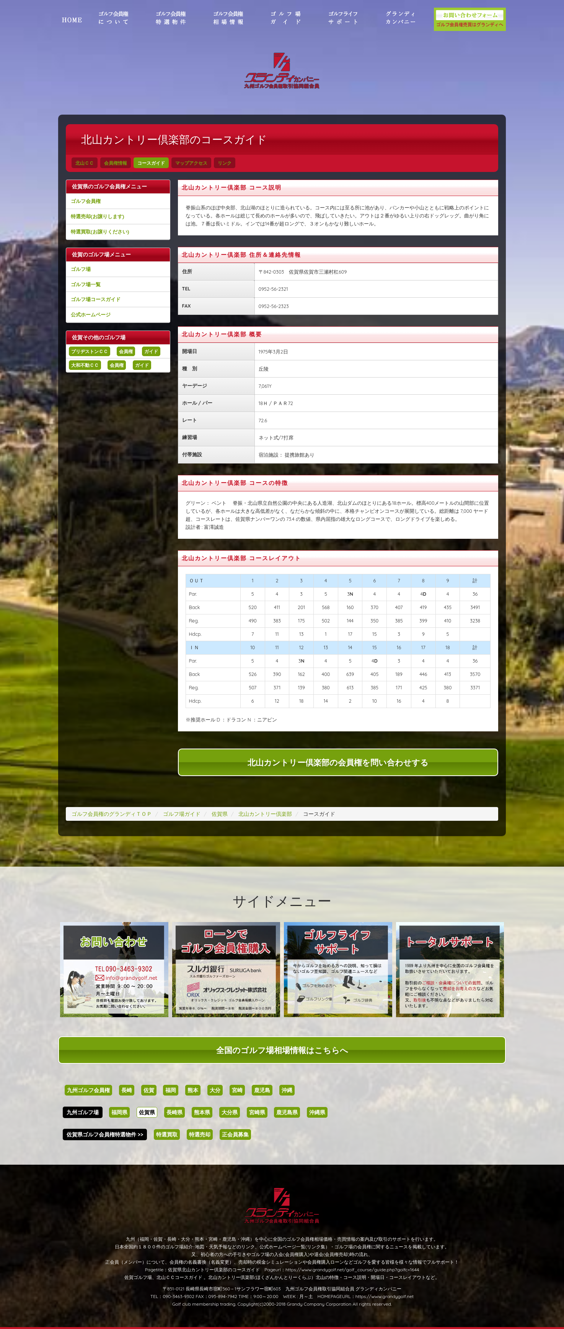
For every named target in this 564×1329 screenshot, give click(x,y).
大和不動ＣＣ (85, 365)
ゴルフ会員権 (86, 201)
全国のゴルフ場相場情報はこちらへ (282, 1050)
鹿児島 (262, 1090)
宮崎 (237, 1090)
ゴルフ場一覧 (86, 284)
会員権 (126, 351)
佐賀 (148, 1090)
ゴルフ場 (81, 269)
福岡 (170, 1090)
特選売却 (199, 1134)
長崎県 (174, 1112)
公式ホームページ (91, 314)
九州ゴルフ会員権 (88, 1090)
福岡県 (119, 1112)
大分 (215, 1090)
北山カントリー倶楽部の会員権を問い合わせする (338, 762)
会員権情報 (115, 163)
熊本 (192, 1090)
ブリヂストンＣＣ (89, 351)
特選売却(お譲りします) (97, 216)
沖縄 (287, 1090)
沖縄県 (317, 1112)
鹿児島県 (287, 1112)
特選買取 (167, 1134)
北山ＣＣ (84, 163)
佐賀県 (147, 1112)
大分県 (230, 1112)
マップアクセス (191, 163)
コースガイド (151, 163)
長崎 (126, 1090)
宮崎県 (257, 1112)
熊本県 (202, 1112)
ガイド (151, 351)
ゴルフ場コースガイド (96, 299)
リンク (224, 163)
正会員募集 (235, 1134)
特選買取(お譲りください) (100, 232)
